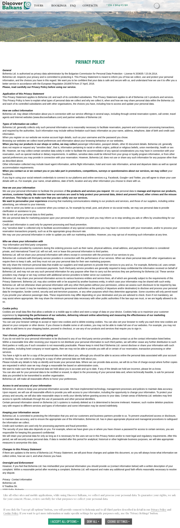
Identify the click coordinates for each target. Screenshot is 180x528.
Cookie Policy (10, 513)
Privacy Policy (158, 509)
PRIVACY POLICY (90, 62)
